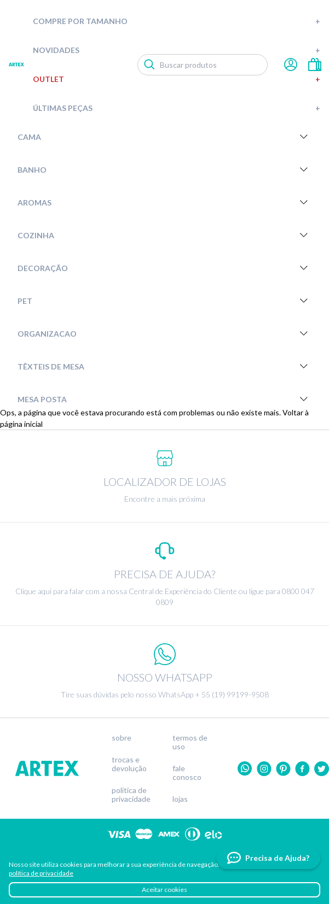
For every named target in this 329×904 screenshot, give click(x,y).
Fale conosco (186, 773)
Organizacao (164, 333)
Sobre (121, 737)
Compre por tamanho (176, 21)
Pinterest (283, 768)
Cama (164, 136)
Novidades (176, 50)
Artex (16, 64)
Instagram (264, 768)
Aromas (164, 202)
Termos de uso (189, 742)
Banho (164, 169)
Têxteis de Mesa (164, 366)
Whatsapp (245, 768)
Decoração (164, 267)
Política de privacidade (131, 794)
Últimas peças (176, 108)
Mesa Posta (164, 399)
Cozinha (164, 235)
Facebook (302, 768)
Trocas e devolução (129, 764)
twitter (321, 768)
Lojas (180, 799)
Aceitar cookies (164, 889)
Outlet (176, 79)
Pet (164, 300)
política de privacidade (41, 873)
